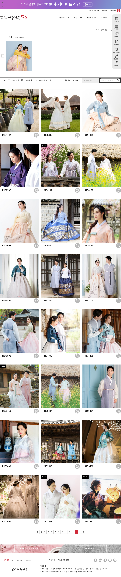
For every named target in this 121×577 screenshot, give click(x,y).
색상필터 (67, 80)
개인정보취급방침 (64, 560)
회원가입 (96, 10)
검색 (118, 80)
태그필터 (76, 80)
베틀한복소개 (64, 18)
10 (76, 532)
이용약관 (52, 560)
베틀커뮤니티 (91, 18)
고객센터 (104, 18)
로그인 (89, 10)
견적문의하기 (90, 548)
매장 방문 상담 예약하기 (30, 548)
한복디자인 (78, 18)
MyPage (104, 10)
